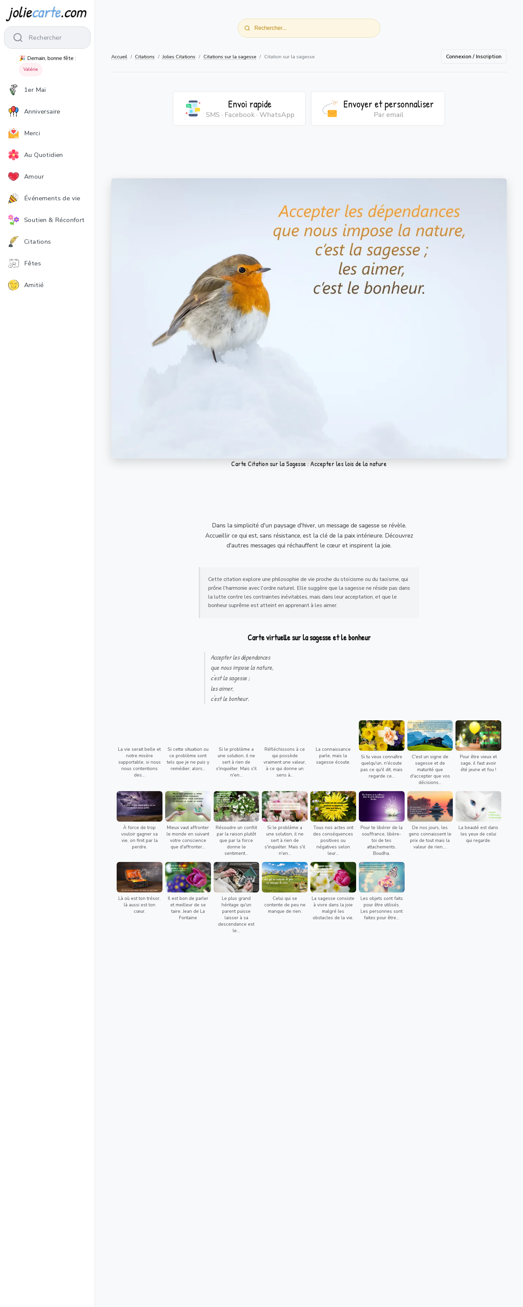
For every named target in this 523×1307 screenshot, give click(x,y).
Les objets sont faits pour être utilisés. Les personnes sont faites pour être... (382, 908)
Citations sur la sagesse (230, 56)
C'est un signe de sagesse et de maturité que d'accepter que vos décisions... (430, 769)
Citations (145, 56)
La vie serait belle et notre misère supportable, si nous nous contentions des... (139, 762)
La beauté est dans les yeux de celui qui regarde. (478, 834)
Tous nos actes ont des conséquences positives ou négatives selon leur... (333, 840)
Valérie (30, 69)
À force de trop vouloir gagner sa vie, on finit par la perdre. (139, 837)
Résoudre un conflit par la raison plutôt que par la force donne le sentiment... (236, 840)
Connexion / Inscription (474, 56)
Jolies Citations (178, 56)
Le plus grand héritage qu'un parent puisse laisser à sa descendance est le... (236, 914)
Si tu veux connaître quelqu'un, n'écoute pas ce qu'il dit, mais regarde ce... (382, 766)
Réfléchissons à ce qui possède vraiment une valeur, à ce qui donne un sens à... (285, 762)
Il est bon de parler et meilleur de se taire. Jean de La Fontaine (188, 908)
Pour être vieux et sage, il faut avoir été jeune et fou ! (478, 763)
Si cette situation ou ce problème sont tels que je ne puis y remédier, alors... (188, 759)
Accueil (119, 56)
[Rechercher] (247, 28)
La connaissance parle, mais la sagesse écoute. (333, 755)
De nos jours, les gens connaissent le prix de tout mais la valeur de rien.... (430, 837)
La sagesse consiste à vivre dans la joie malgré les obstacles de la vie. (333, 908)
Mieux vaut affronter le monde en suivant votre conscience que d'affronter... (188, 837)
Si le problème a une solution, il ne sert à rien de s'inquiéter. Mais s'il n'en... (236, 762)
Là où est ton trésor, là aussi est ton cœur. (139, 904)
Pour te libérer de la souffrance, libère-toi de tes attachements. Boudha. (382, 840)
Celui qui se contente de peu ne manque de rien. (285, 904)
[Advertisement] (309, 156)
